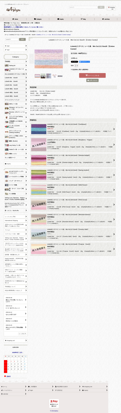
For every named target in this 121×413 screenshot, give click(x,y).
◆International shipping (11, 29)
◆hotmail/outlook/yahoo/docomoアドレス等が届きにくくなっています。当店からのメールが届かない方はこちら (38, 31)
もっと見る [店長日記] (22, 333)
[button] (31, 59)
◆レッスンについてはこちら (12, 25)
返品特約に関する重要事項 (79, 69)
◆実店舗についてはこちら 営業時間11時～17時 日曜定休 (22, 23)
